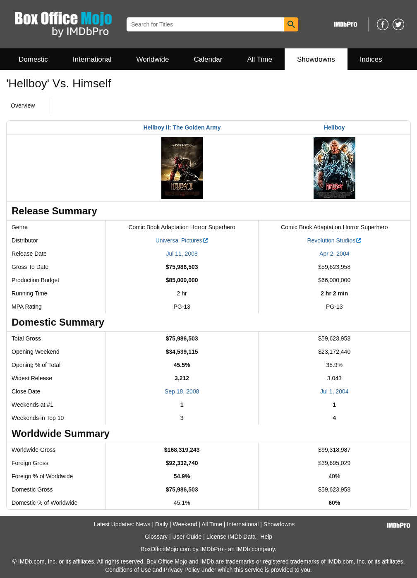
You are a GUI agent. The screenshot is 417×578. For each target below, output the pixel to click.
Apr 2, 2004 (334, 253)
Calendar (208, 59)
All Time (259, 59)
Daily (161, 524)
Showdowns (316, 59)
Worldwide (152, 59)
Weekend (185, 524)
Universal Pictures (182, 240)
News (143, 524)
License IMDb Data (231, 536)
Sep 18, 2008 (182, 391)
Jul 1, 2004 (334, 391)
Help (266, 536)
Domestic (33, 59)
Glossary (156, 536)
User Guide (187, 536)
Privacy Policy (182, 569)
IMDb (243, 549)
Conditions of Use (128, 569)
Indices (371, 59)
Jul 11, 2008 (181, 253)
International (92, 59)
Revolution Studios (334, 240)
